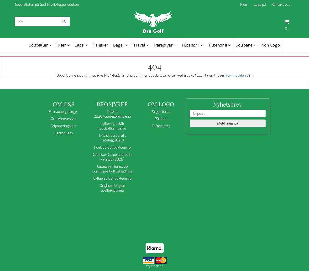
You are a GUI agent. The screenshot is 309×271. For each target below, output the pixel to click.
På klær (161, 119)
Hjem (244, 4)
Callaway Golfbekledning (112, 178)
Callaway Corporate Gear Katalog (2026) (112, 157)
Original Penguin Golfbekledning (112, 188)
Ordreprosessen (64, 119)
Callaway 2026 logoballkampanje (112, 126)
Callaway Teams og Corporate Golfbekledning (112, 169)
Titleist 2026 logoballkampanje (112, 114)
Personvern (63, 133)
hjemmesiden (235, 75)
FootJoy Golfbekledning (112, 147)
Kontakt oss (281, 4)
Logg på (260, 4)
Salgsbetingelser (63, 126)
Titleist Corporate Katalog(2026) (112, 138)
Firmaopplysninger (63, 111)
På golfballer (161, 111)
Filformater (161, 126)
